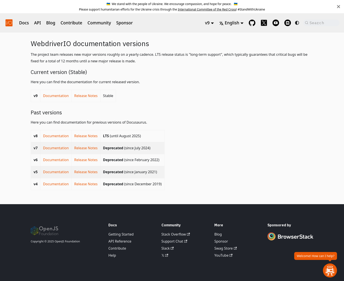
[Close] (338, 6)
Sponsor (124, 23)
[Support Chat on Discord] (288, 23)
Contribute (71, 23)
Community (99, 23)
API (37, 23)
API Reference (119, 241)
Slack (167, 248)
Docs (24, 23)
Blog (50, 23)
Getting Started (121, 234)
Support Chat (174, 241)
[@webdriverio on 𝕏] (264, 23)
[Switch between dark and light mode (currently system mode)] (297, 22)
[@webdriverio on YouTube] (276, 23)
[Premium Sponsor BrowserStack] (290, 240)
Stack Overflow (175, 234)
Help (112, 255)
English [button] (229, 23)
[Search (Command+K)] (321, 23)
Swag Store (225, 248)
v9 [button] (207, 23)
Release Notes (85, 95)
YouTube (223, 255)
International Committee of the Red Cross (207, 9)
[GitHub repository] (252, 23)
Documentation (56, 95)
